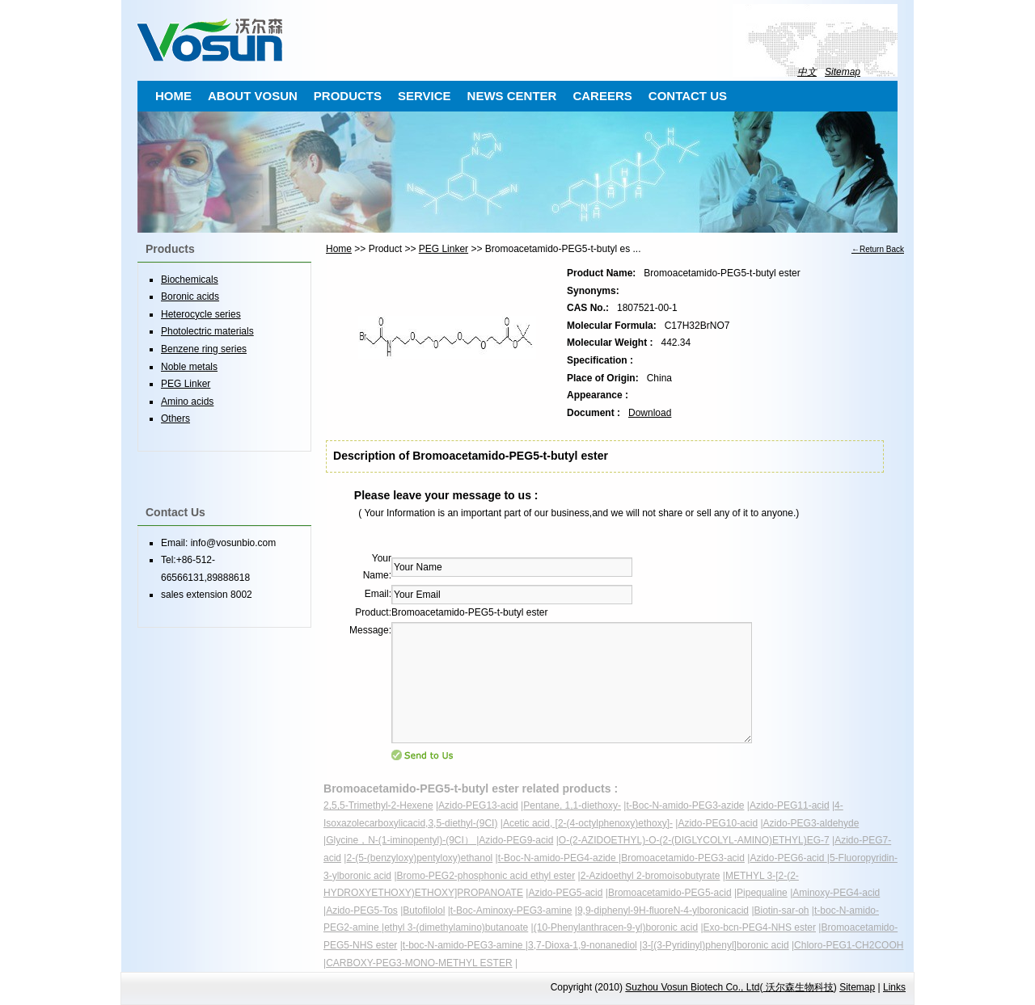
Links (894, 987)
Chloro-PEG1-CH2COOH (848, 945)
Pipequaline (762, 892)
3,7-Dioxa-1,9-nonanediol (582, 945)
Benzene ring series (204, 349)
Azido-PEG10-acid (718, 823)
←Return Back (877, 249)
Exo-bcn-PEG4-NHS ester (759, 927)
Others (175, 418)
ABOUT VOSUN (253, 96)
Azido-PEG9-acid (516, 840)
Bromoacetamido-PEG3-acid (683, 858)
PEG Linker (443, 248)
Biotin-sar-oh (781, 910)
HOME (173, 96)
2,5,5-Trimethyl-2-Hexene (378, 805)
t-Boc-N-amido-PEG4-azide (558, 858)
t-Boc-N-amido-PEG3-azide (685, 805)
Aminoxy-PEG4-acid (836, 892)
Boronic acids (190, 296)
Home (339, 248)
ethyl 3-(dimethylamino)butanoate (456, 927)
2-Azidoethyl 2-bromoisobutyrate (650, 875)
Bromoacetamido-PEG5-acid (670, 892)
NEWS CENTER (512, 96)
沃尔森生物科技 (798, 987)
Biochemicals (189, 279)
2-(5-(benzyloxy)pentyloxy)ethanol (419, 858)
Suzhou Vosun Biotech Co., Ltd (692, 987)
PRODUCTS (348, 96)
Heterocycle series (201, 314)
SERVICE (424, 96)
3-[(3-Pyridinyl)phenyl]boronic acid (715, 945)
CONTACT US (687, 96)
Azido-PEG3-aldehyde (811, 823)
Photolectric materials (207, 331)
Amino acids (187, 401)
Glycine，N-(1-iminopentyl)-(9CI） (401, 840)
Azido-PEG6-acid (788, 858)
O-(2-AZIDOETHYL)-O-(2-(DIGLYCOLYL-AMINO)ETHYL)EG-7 (694, 840)
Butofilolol (424, 910)
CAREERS (602, 96)
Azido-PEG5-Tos (362, 910)
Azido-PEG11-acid (790, 805)
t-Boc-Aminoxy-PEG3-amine (511, 910)
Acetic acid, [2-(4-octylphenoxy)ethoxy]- (588, 823)
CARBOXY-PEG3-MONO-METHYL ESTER (419, 963)
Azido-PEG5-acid (565, 892)
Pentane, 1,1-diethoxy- (572, 805)
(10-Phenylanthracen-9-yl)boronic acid (616, 927)
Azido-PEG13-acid (478, 805)
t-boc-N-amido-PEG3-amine (464, 945)
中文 (807, 72)
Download (649, 412)
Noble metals (189, 366)
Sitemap (842, 72)
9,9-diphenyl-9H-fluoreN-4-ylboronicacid (663, 910)
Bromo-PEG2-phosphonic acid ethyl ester (486, 875)
